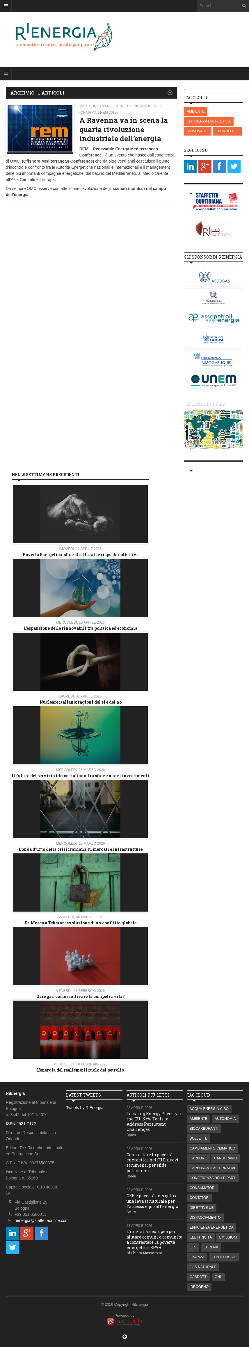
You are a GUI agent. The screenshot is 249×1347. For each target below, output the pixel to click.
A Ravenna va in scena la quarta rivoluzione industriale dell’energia (123, 129)
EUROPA (211, 1247)
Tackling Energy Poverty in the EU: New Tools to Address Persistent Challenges (155, 1121)
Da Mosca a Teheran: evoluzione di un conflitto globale (80, 923)
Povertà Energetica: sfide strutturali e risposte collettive (80, 554)
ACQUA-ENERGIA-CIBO (209, 1109)
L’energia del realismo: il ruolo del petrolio (80, 1070)
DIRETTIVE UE (202, 1208)
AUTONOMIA (225, 1119)
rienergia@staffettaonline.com (42, 1220)
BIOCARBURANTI (204, 1129)
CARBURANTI (225, 1158)
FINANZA (197, 1257)
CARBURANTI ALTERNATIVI (212, 1168)
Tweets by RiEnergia (84, 1107)
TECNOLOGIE (227, 131)
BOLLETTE (198, 1138)
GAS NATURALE (203, 1267)
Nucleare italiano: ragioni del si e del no (81, 702)
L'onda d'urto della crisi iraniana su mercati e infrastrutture (81, 849)
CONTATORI (200, 1198)
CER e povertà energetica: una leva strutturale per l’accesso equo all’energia (152, 1201)
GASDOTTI (198, 1277)
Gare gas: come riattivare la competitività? (80, 996)
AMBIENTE (195, 111)
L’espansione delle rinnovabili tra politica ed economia (80, 628)
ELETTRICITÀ (201, 1237)
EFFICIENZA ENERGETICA (209, 121)
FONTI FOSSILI (224, 1257)
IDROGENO (199, 1287)
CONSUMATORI (203, 1188)
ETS (193, 1247)
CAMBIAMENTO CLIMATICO (212, 1148)
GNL (218, 1277)
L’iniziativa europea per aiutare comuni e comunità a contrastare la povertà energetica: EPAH (154, 1239)
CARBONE (198, 1158)
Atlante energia (206, 404)
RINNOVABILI (198, 131)
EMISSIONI (228, 1237)
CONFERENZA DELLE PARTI (213, 1178)
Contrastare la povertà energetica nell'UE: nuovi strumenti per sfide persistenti (153, 1162)
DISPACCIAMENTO (205, 1218)
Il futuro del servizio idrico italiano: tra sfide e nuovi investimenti (80, 775)
